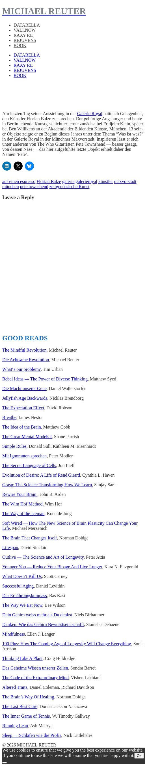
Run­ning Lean (15, 725)
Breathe (9, 417)
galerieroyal (86, 181)
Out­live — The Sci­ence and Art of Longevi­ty (43, 557)
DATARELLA (27, 25)
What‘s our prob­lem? (21, 369)
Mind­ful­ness (13, 634)
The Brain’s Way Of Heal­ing (28, 696)
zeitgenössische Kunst (69, 186)
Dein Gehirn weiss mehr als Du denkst (37, 614)
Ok (139, 756)
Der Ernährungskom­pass (24, 595)
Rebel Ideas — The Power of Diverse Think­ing (45, 378)
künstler (105, 181)
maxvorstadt (125, 181)
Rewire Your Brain (19, 494)
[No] (4, 762)
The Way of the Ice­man (23, 513)
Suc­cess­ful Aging (18, 586)
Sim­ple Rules (14, 446)
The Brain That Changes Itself (29, 537)
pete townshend (34, 186)
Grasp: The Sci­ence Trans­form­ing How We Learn (47, 484)
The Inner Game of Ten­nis (26, 716)
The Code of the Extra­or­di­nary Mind (35, 677)
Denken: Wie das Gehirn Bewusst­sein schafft (43, 624)
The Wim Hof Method (22, 504)
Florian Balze (48, 181)
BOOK (20, 45)
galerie (68, 181)
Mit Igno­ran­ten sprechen (24, 455)
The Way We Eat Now (22, 605)
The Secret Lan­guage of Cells (29, 465)
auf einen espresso (18, 181)
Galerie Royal (89, 113)
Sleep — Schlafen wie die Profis (31, 735)
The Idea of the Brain (21, 427)
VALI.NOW (25, 30)
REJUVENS (25, 40)
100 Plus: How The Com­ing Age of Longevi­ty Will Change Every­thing (66, 643)
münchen (10, 186)
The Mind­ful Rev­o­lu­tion (24, 350)
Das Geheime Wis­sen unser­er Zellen (35, 668)
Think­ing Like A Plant (22, 658)
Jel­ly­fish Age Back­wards (24, 398)
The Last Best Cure (19, 706)
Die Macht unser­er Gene (24, 388)
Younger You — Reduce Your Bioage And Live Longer (52, 566)
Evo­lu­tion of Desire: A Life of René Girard (41, 475)
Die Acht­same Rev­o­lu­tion (25, 359)
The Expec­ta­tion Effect (23, 407)
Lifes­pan (10, 547)
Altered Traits (14, 687)
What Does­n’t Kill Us (22, 576)
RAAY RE (23, 35)
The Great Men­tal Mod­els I (27, 436)
